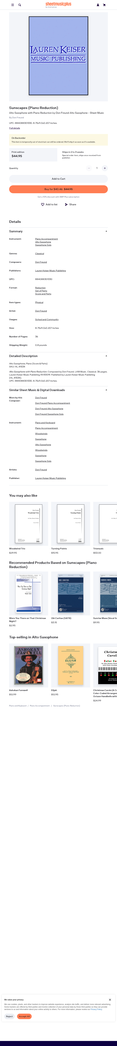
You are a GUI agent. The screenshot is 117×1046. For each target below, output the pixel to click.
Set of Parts (41, 290)
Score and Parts (43, 293)
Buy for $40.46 (58, 189)
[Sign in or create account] (98, 4)
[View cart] (104, 4)
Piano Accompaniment (40, 706)
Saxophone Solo (43, 245)
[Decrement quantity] (89, 168)
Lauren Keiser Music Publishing (50, 270)
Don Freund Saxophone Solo (49, 414)
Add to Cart (58, 178)
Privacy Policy (96, 1009)
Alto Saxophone (43, 242)
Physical (39, 302)
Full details (14, 128)
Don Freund (18, 117)
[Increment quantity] (105, 168)
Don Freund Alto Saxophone (49, 408)
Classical (39, 253)
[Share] (70, 204)
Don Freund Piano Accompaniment (52, 403)
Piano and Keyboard (17, 706)
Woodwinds (41, 433)
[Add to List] (49, 204)
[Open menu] (12, 4)
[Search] (19, 4)
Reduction (40, 287)
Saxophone (40, 439)
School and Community (46, 319)
